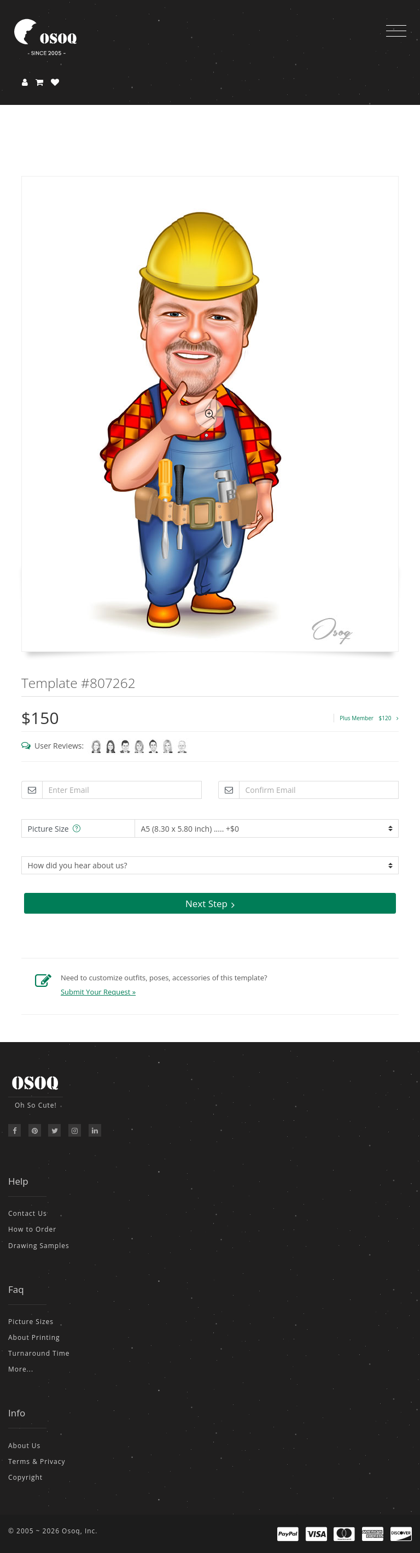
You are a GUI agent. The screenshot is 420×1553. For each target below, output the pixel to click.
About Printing (34, 1337)
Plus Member (369, 718)
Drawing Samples (38, 1245)
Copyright (25, 1477)
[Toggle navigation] (396, 31)
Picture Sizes (31, 1321)
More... (20, 1369)
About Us (24, 1445)
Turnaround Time (39, 1353)
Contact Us (27, 1213)
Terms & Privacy (37, 1461)
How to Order (32, 1229)
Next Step (210, 903)
